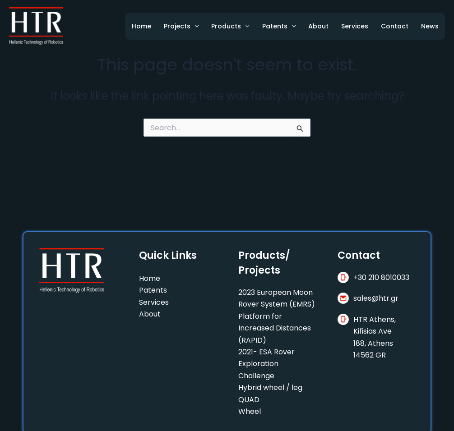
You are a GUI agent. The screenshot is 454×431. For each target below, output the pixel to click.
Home (141, 26)
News (430, 26)
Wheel (249, 411)
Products (230, 26)
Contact (394, 26)
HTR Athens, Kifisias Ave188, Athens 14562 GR (374, 337)
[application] (194, 26)
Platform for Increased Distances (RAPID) (274, 328)
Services (354, 26)
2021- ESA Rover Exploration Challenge (266, 364)
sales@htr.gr (375, 298)
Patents (279, 26)
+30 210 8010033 (381, 277)
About (318, 26)
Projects (181, 26)
